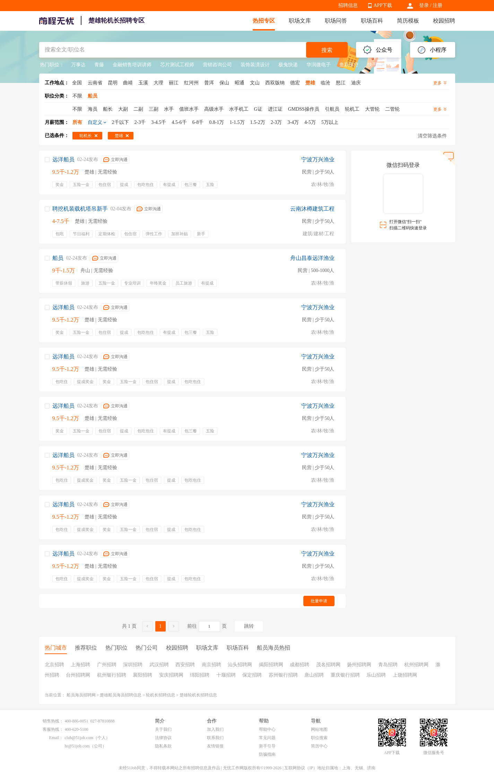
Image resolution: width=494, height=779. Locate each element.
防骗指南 (267, 754)
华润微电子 (318, 64)
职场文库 (300, 21)
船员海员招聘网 (81, 695)
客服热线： (53, 729)
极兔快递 (288, 64)
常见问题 (267, 737)
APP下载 (383, 5)
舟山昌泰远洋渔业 (312, 258)
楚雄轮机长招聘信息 (198, 695)
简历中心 (319, 746)
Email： (56, 737)
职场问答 (336, 21)
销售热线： (53, 721)
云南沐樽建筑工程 (312, 209)
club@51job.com (79, 737)
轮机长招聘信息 (160, 695)
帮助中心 (267, 729)
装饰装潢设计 (255, 64)
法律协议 (163, 737)
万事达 (78, 64)
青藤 (99, 64)
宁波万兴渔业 (318, 159)
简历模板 (408, 21)
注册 (437, 5)
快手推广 (377, 64)
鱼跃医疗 (349, 64)
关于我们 (163, 729)
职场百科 (372, 21)
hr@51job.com (77, 746)
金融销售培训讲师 (132, 64)
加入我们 (215, 729)
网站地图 (319, 729)
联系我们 (215, 737)
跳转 (249, 626)
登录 (424, 5)
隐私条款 (163, 746)
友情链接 (215, 746)
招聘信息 (348, 5)
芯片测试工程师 (177, 64)
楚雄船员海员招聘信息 (120, 695)
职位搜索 (319, 737)
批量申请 (319, 601)
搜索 (326, 50)
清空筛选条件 (432, 135)
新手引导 (267, 746)
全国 (77, 82)
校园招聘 (444, 21)
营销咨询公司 (217, 64)
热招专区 (264, 21)
